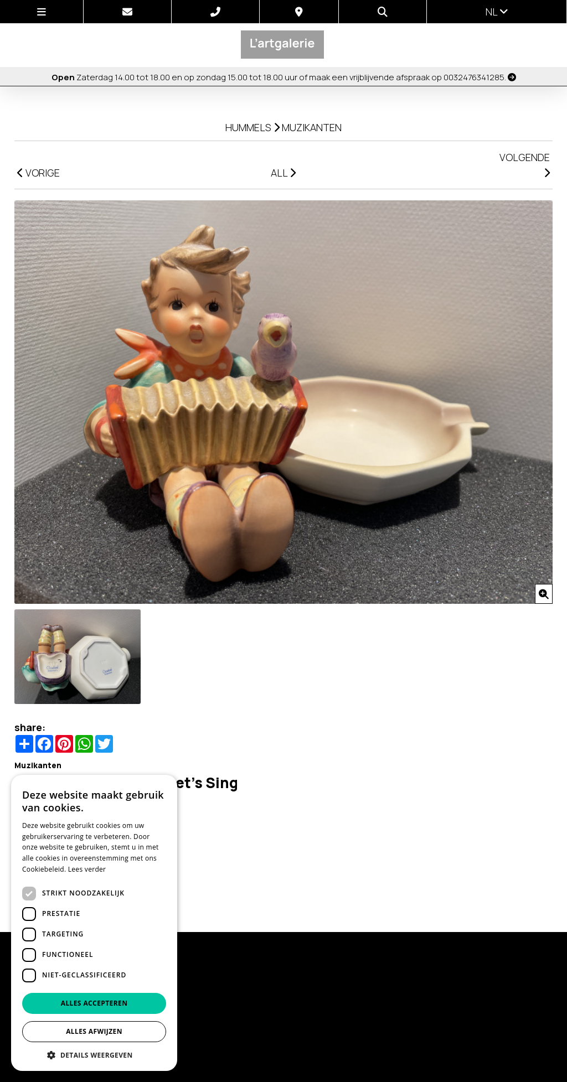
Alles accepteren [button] (94, 1003)
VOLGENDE (524, 164)
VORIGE (38, 172)
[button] (94, 1054)
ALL (283, 172)
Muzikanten (312, 127)
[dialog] (94, 923)
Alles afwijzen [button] (94, 1031)
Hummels (248, 127)
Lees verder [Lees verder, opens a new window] (87, 869)
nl (497, 11)
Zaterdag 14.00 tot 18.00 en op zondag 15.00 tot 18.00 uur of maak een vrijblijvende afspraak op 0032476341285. (283, 77)
